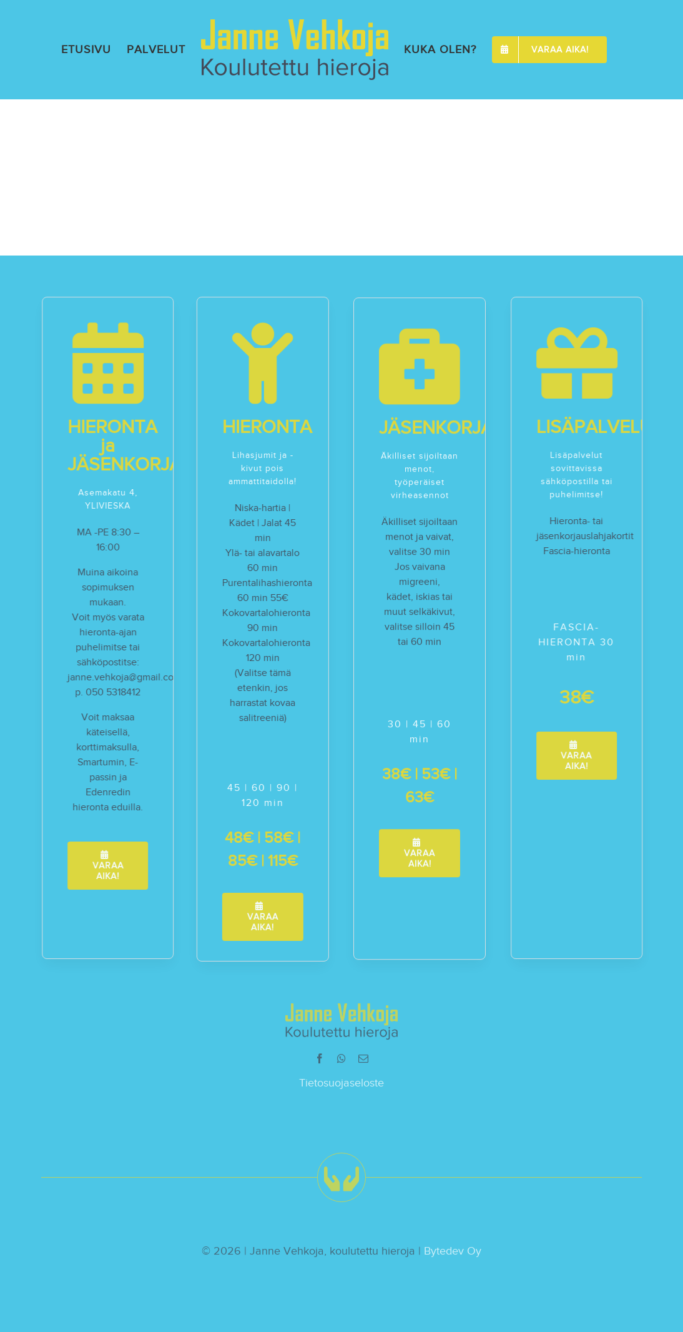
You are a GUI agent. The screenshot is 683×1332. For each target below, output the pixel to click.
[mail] (363, 1062)
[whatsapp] (341, 1062)
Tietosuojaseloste (341, 1086)
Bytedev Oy (452, 1255)
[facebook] (320, 1062)
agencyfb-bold (54, 142)
